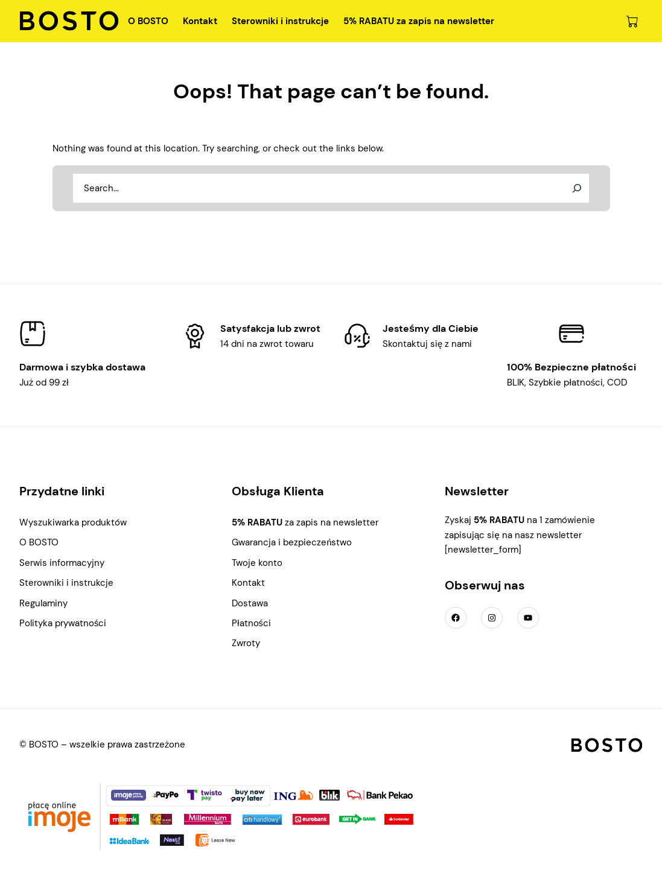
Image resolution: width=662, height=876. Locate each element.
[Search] (577, 188)
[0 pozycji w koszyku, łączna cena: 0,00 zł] (632, 21)
